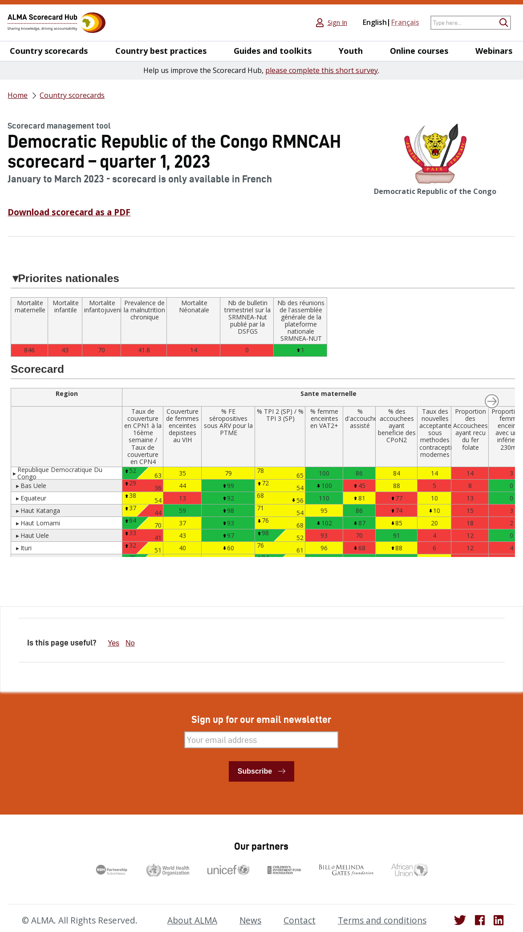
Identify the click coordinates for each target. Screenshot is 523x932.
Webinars (493, 51)
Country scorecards (49, 51)
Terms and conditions (382, 920)
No (130, 643)
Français (405, 22)
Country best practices (161, 51)
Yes (113, 643)
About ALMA (192, 920)
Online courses (419, 51)
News (250, 920)
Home (18, 95)
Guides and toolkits (273, 51)
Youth (351, 51)
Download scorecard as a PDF (69, 212)
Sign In (337, 23)
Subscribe (255, 771)
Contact (300, 920)
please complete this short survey (321, 70)
